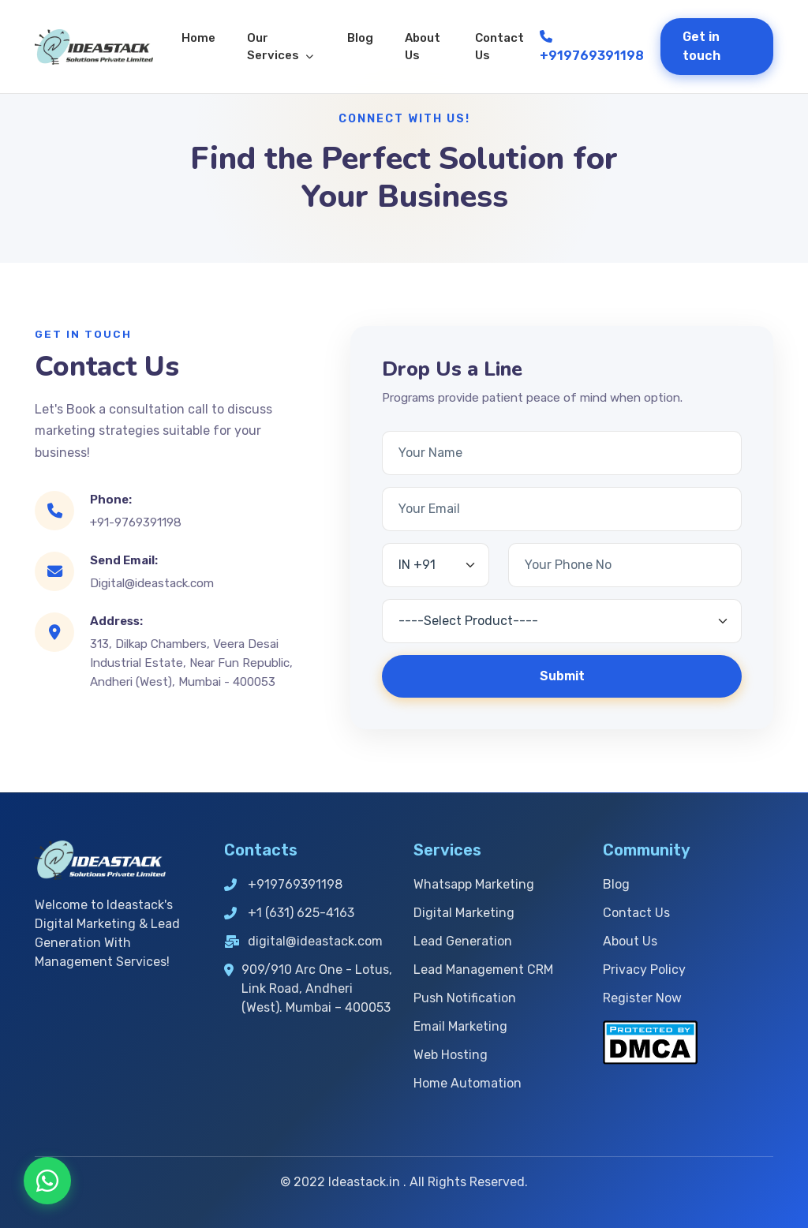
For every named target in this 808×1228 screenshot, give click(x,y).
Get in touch (701, 46)
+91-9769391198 (135, 522)
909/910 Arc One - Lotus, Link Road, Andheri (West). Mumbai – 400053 (308, 988)
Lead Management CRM (483, 969)
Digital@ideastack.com (152, 583)
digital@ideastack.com (303, 941)
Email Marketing (460, 1026)
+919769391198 (592, 46)
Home (198, 38)
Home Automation (467, 1083)
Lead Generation (462, 941)
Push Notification (464, 997)
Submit (562, 675)
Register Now (642, 997)
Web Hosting (450, 1054)
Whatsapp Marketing (473, 884)
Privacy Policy (644, 969)
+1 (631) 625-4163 (289, 912)
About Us (422, 47)
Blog (360, 38)
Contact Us (499, 47)
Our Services (280, 47)
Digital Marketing (463, 912)
